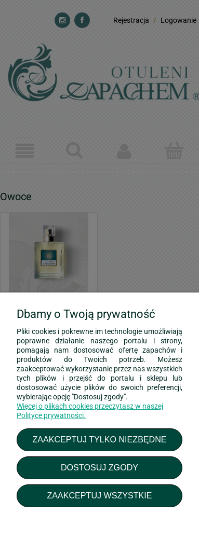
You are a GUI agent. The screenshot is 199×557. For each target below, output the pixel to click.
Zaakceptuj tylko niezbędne (99, 439)
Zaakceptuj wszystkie (99, 495)
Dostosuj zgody (99, 467)
